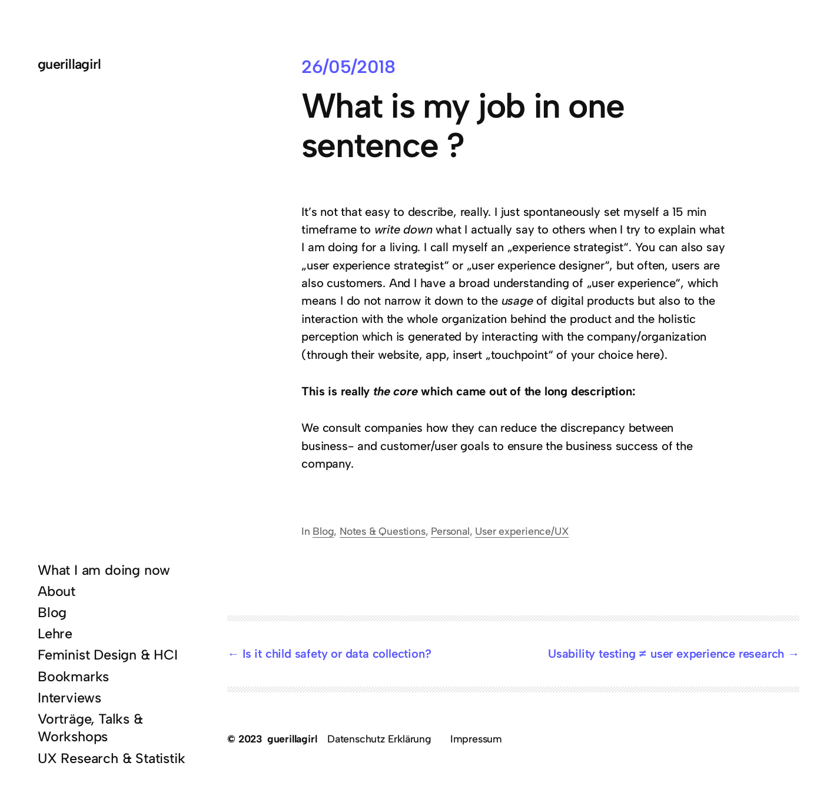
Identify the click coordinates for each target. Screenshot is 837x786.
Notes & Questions (383, 531)
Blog (323, 531)
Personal (450, 531)
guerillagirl (69, 64)
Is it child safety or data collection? (337, 654)
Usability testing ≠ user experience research (666, 654)
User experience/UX (522, 531)
